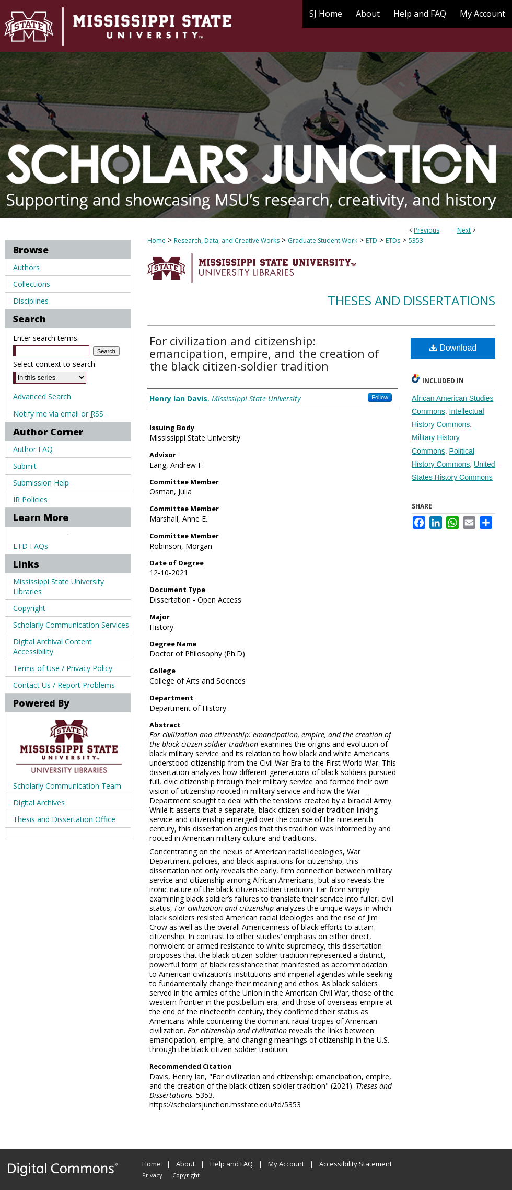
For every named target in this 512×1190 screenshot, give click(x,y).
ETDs (393, 240)
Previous (426, 230)
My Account (286, 1164)
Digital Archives (39, 802)
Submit (25, 466)
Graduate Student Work (322, 240)
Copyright (29, 608)
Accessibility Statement (355, 1164)
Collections (31, 284)
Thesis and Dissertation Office (64, 819)
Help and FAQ (231, 1164)
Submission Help (41, 483)
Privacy (152, 1175)
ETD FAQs (30, 546)
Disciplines (31, 301)
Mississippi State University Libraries (58, 586)
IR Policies (30, 499)
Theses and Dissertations (411, 300)
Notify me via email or (58, 414)
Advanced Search (42, 396)
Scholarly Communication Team (67, 786)
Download (453, 347)
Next (464, 230)
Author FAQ (33, 449)
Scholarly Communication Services (71, 625)
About (185, 1164)
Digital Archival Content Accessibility (52, 646)
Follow (379, 397)
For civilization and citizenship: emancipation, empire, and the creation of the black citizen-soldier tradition (264, 353)
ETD (371, 240)
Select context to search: (55, 364)
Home (156, 240)
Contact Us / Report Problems (64, 685)
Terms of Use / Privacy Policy (62, 668)
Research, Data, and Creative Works (227, 240)
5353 (416, 240)
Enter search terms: (46, 338)
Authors (26, 267)
